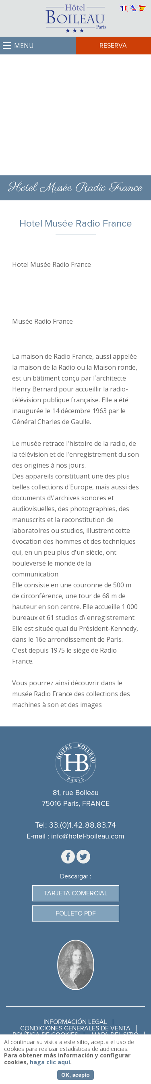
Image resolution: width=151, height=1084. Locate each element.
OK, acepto (75, 1075)
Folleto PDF (76, 913)
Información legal (75, 1022)
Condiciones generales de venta (75, 1028)
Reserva (113, 46)
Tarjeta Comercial (76, 893)
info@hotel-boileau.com (87, 836)
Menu (24, 45)
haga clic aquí (50, 1062)
